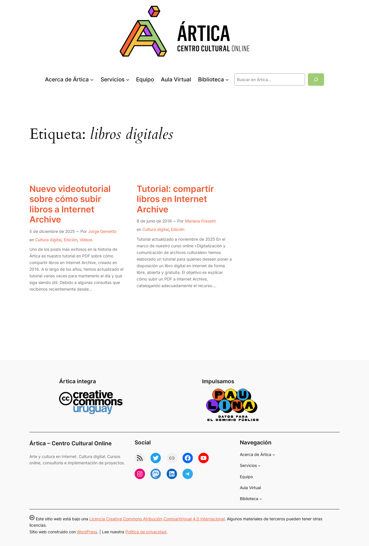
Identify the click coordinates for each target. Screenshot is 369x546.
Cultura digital (48, 239)
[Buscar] (316, 79)
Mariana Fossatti (200, 220)
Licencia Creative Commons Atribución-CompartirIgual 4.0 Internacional (157, 518)
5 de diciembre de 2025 (52, 231)
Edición (70, 239)
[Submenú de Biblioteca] (227, 79)
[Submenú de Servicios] (127, 79)
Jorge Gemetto (102, 231)
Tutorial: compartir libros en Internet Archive (175, 199)
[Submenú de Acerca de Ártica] (92, 79)
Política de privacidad (145, 531)
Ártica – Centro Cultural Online (70, 443)
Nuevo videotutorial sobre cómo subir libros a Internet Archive (70, 204)
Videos (86, 239)
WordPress (87, 531)
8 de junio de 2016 (154, 220)
